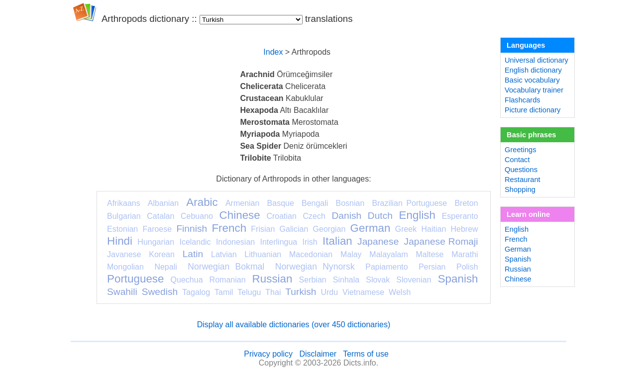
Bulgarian (124, 216)
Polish (467, 267)
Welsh (400, 292)
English (417, 215)
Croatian (281, 216)
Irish (310, 242)
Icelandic (195, 242)
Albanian (163, 203)
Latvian (224, 254)
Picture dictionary (532, 110)
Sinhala (346, 280)
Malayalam (388, 254)
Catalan (160, 216)
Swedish (160, 291)
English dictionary (533, 70)
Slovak (378, 280)
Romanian (228, 280)
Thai (273, 292)
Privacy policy (268, 354)
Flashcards (522, 100)
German (370, 228)
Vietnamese (363, 292)
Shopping (520, 189)
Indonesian (235, 242)
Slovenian (413, 280)
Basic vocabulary (532, 80)
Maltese (429, 254)
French (229, 228)
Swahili (122, 291)
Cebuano (197, 216)
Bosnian (350, 203)
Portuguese (135, 279)
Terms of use (366, 354)
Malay (351, 254)
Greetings (520, 150)
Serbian (312, 280)
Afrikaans (123, 203)
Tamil (223, 292)
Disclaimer (317, 354)
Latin (193, 254)
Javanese (124, 254)
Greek (406, 229)
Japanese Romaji (441, 241)
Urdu (329, 292)
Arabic (201, 202)
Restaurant (522, 180)
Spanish (458, 279)
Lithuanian (262, 254)
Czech (314, 216)
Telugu (249, 292)
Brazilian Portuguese (409, 203)
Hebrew (464, 229)
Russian (272, 279)
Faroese (157, 229)
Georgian (329, 229)
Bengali (315, 203)
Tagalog (196, 292)
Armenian (242, 203)
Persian (432, 267)
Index (273, 52)
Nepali (165, 267)
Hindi (119, 241)
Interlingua (279, 242)
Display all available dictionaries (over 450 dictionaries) (294, 324)
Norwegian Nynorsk (315, 267)
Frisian (263, 229)
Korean (162, 254)
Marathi (464, 254)
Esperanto (460, 216)
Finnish (191, 228)
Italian (337, 241)
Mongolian (125, 267)
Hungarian (155, 242)
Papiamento (386, 267)
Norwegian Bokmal (226, 267)
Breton (466, 203)
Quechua (187, 280)
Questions (521, 170)
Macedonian (310, 254)
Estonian (122, 229)
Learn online (528, 214)
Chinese (239, 215)
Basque (280, 203)
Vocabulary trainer (534, 90)
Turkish (300, 291)
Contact (517, 160)
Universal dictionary (536, 60)
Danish (346, 215)
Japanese (378, 241)
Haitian (433, 229)
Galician (294, 229)
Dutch (380, 215)
